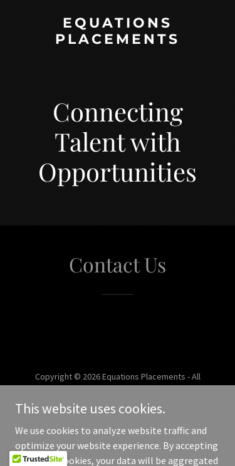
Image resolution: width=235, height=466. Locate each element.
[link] (117, 40)
